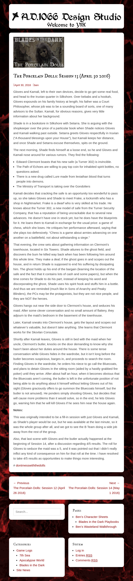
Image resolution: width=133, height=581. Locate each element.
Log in (80, 550)
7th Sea (24, 555)
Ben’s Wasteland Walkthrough (96, 526)
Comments (87, 560)
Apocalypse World (31, 560)
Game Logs (24, 550)
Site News (23, 570)
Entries (84, 555)
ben (36, 85)
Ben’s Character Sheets (92, 517)
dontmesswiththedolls (30, 465)
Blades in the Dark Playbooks (99, 521)
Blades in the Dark (32, 565)
